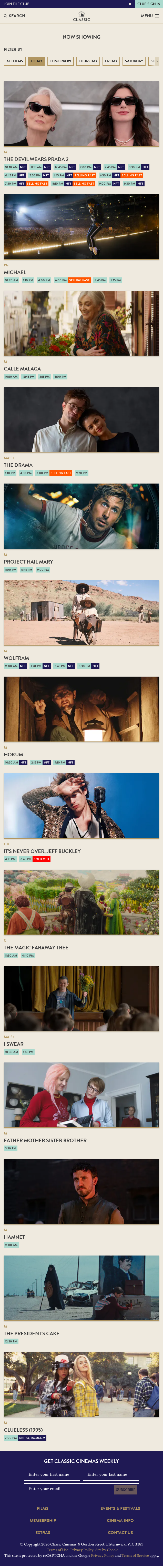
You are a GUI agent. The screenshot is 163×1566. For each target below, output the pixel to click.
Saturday (134, 61)
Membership (43, 1521)
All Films (14, 61)
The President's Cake (31, 1333)
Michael (15, 272)
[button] (157, 61)
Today (36, 61)
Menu (150, 16)
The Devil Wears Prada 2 (36, 159)
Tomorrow (60, 61)
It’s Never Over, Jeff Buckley (42, 851)
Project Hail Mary (28, 562)
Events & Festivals (120, 1508)
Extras (42, 1533)
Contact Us (120, 1533)
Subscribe (125, 1489)
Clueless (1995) (23, 1430)
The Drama (18, 465)
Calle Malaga (22, 369)
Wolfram (16, 658)
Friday (111, 61)
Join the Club (16, 4)
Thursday (88, 61)
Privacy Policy (81, 1550)
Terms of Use (57, 1550)
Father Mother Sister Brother (45, 1140)
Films (42, 1508)
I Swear (14, 1044)
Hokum (13, 754)
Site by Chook (106, 1550)
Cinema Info (120, 1521)
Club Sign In (148, 4)
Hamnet (14, 1237)
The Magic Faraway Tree (36, 947)
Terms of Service (135, 1556)
